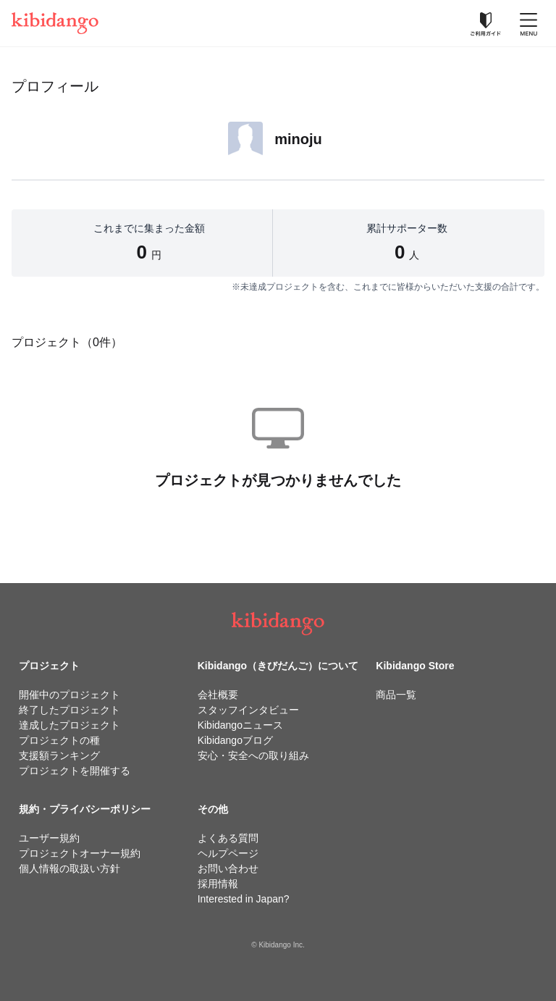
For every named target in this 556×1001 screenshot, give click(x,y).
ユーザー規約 (49, 838)
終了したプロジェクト (69, 710)
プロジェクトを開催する (74, 770)
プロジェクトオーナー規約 (79, 853)
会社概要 (218, 694)
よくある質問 (228, 838)
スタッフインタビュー (248, 710)
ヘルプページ (228, 853)
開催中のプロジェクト (69, 694)
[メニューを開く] (528, 23)
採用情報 (218, 883)
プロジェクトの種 (59, 740)
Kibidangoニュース (240, 725)
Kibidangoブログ (235, 740)
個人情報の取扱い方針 (69, 868)
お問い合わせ (228, 868)
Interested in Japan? (244, 899)
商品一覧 (396, 694)
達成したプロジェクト (69, 725)
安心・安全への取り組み (253, 755)
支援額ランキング (59, 755)
